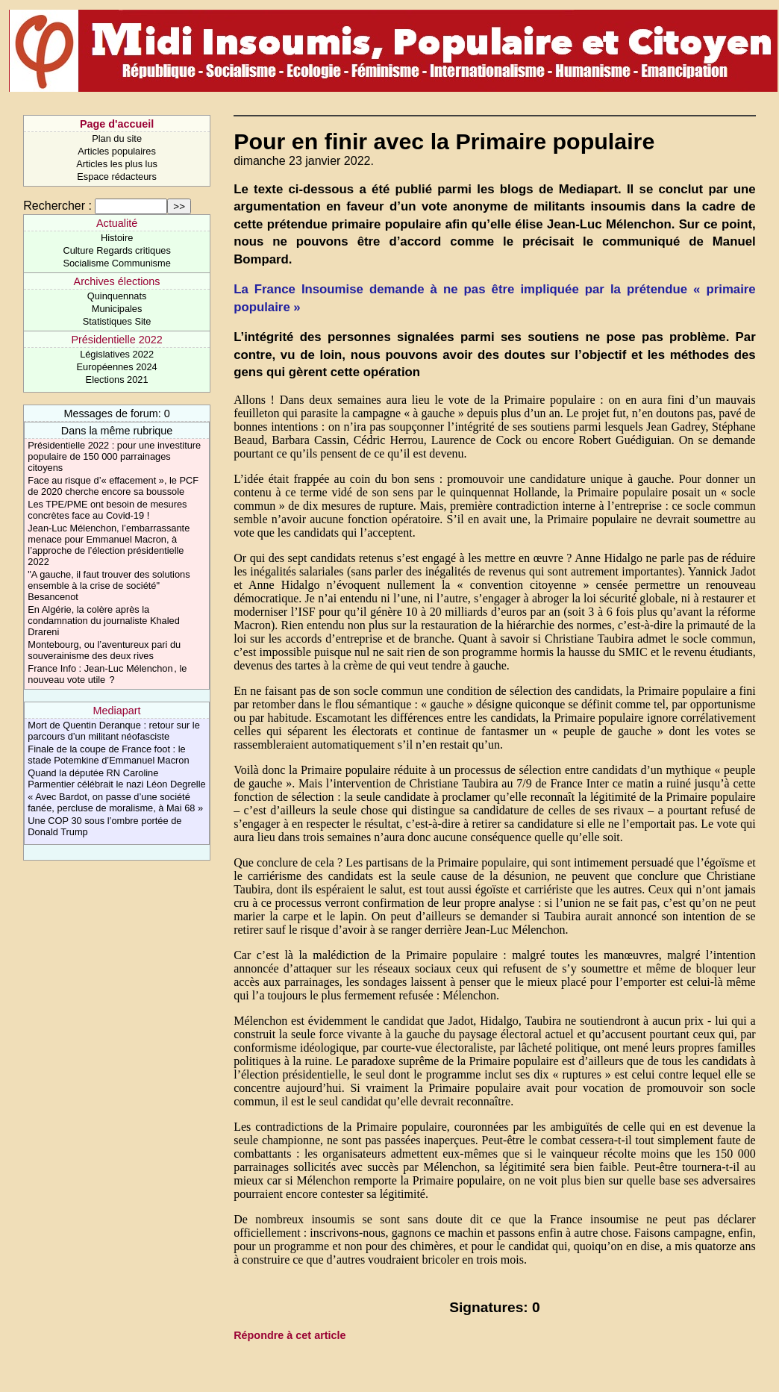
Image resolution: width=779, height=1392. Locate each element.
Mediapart (117, 711)
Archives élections (117, 281)
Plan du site (117, 138)
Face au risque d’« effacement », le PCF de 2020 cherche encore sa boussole (113, 486)
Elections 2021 (117, 379)
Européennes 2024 (117, 366)
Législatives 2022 (117, 354)
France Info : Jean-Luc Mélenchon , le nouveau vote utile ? (107, 674)
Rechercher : (57, 205)
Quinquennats (117, 296)
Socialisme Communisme (116, 263)
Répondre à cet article (289, 1335)
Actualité (116, 223)
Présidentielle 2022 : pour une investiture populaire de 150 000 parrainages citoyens (114, 456)
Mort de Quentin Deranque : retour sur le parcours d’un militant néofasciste (113, 731)
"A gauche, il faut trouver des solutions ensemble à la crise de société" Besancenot (109, 585)
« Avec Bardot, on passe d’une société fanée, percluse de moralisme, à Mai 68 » (115, 802)
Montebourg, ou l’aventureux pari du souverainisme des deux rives (104, 650)
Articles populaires (117, 151)
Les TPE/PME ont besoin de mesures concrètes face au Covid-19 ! (107, 510)
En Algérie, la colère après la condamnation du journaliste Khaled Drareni (103, 620)
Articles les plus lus (116, 163)
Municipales (117, 308)
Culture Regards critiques (116, 250)
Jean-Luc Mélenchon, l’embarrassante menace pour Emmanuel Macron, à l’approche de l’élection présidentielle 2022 (109, 544)
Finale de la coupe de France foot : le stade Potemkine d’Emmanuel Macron (108, 754)
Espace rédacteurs (117, 176)
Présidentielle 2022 (116, 340)
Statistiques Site (117, 321)
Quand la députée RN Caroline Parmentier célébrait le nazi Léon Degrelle (116, 778)
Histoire (117, 237)
